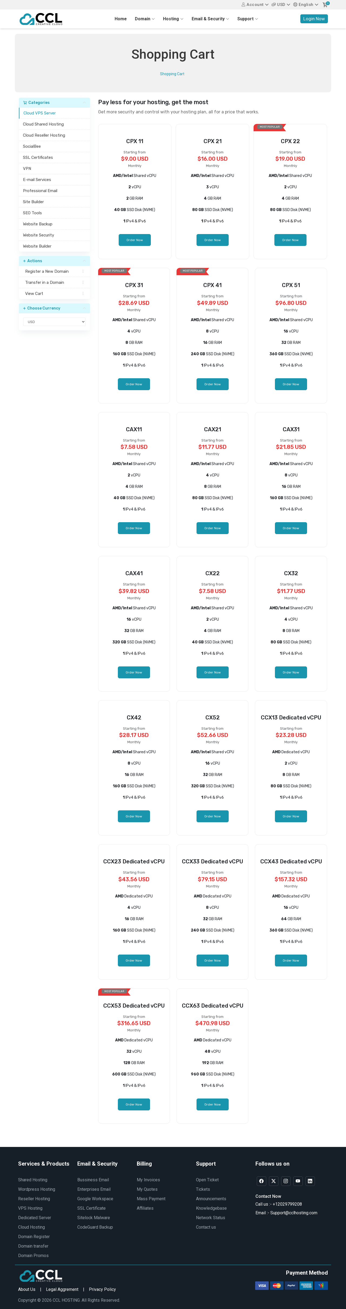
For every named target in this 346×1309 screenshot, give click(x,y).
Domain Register (34, 1236)
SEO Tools (32, 213)
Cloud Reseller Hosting (44, 135)
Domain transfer (33, 1246)
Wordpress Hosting (36, 1189)
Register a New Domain (54, 271)
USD (278, 4)
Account (253, 4)
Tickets (203, 1189)
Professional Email (40, 190)
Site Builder (33, 201)
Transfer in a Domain (54, 282)
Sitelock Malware (93, 1217)
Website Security (38, 235)
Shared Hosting (32, 1179)
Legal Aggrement (62, 1289)
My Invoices (148, 1179)
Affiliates (145, 1208)
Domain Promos (33, 1255)
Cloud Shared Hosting (43, 124)
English (303, 4)
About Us (26, 1289)
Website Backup (37, 224)
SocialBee (32, 146)
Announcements (211, 1198)
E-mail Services (37, 179)
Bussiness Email (93, 1179)
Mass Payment (151, 1198)
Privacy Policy (102, 1289)
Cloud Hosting (31, 1227)
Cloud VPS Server (40, 113)
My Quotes (147, 1189)
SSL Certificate (91, 1208)
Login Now (314, 18)
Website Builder (37, 246)
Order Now (135, 240)
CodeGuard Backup (95, 1227)
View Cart (54, 293)
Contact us (206, 1227)
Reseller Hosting (34, 1198)
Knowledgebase (211, 1208)
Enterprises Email (94, 1189)
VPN (27, 168)
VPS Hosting (30, 1208)
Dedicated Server (34, 1217)
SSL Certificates (38, 157)
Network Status (210, 1217)
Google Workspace (95, 1198)
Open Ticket (207, 1179)
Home (121, 18)
